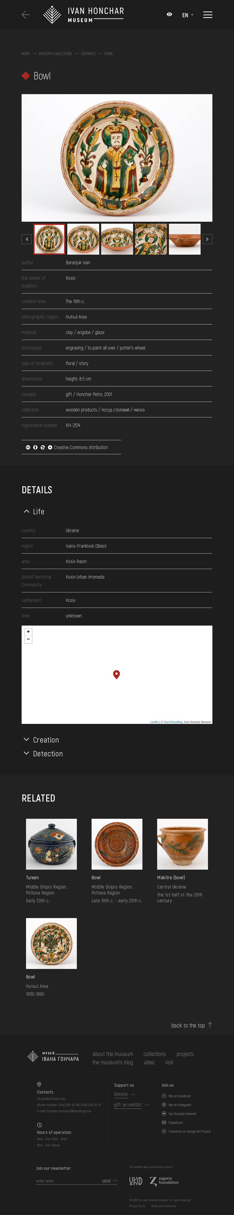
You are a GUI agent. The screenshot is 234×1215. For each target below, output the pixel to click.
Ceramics (88, 54)
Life (39, 511)
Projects (185, 1053)
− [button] (28, 639)
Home (26, 54)
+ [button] (28, 632)
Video (149, 1062)
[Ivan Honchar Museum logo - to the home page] (84, 15)
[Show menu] (207, 15)
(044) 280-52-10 (91, 1105)
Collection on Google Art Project (190, 1131)
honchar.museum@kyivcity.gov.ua (69, 1111)
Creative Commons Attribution (66, 447)
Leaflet (155, 721)
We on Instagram (180, 1105)
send (106, 1181)
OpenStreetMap (173, 721)
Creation (46, 739)
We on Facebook (180, 1096)
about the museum (113, 1053)
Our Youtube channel (182, 1114)
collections (155, 1053)
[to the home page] (53, 1058)
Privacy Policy (137, 1206)
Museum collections (55, 54)
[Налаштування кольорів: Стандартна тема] (169, 14)
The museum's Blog (113, 1062)
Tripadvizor (176, 1122)
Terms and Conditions (163, 1206)
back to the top (188, 1025)
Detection (48, 753)
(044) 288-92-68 (69, 1105)
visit (169, 1062)
